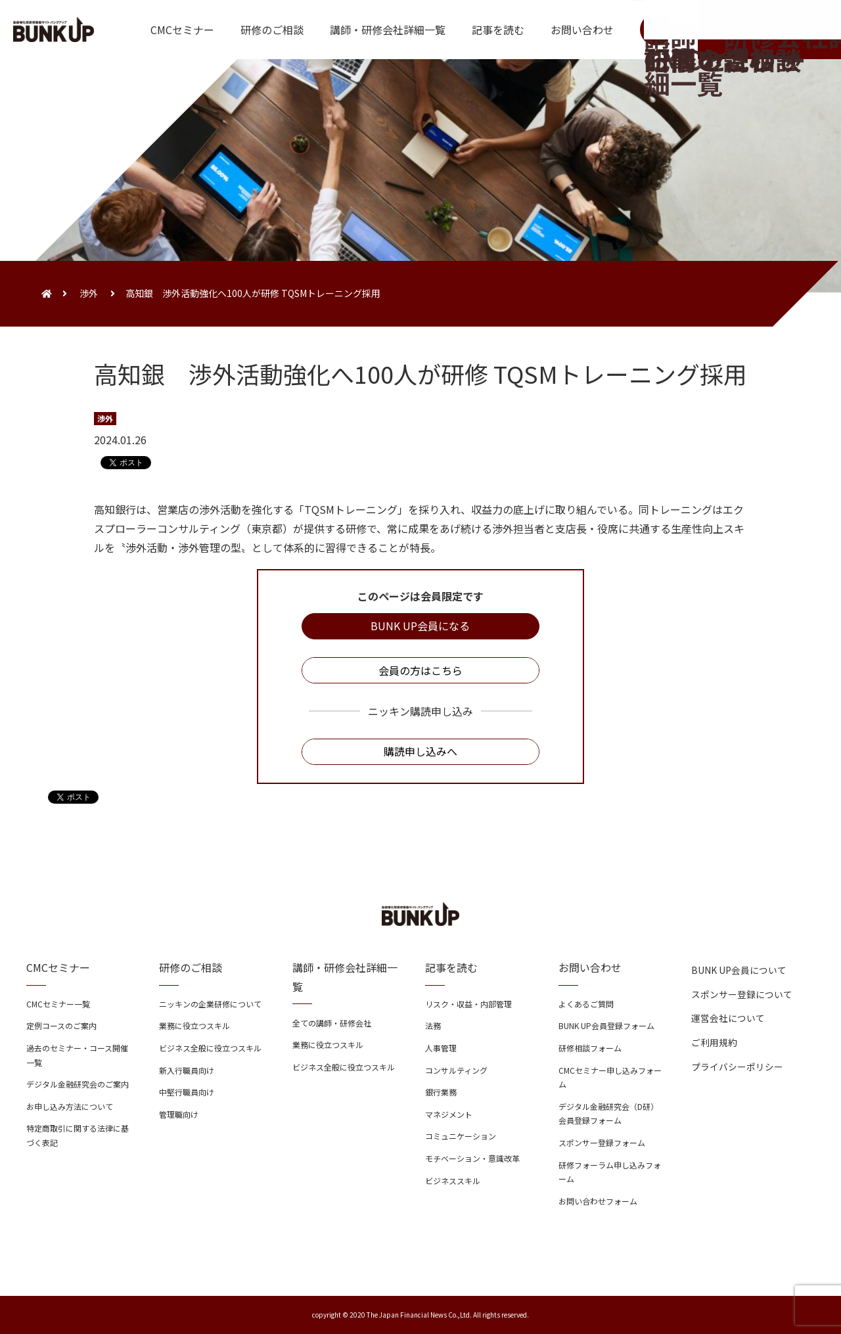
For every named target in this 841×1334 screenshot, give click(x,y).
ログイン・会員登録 (769, 29)
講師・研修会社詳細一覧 (387, 29)
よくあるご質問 (586, 1003)
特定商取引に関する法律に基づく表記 (77, 1135)
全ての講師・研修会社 (331, 1022)
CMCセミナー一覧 (58, 1003)
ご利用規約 (714, 1042)
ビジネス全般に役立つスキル (210, 1047)
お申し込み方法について (69, 1106)
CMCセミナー (182, 29)
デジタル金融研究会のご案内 (77, 1084)
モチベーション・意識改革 (472, 1158)
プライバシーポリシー (737, 1066)
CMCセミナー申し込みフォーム (610, 1077)
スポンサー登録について (741, 994)
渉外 (89, 293)
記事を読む (498, 29)
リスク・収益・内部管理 (468, 1003)
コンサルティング (456, 1070)
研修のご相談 (272, 29)
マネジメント (448, 1114)
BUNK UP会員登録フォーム (606, 1025)
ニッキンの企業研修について (210, 1003)
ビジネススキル (452, 1180)
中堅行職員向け (186, 1091)
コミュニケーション (460, 1135)
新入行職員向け (186, 1070)
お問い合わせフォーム (597, 1201)
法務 (433, 1025)
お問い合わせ (582, 29)
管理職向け (178, 1114)
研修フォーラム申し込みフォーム (609, 1172)
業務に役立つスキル (194, 1025)
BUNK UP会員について (738, 970)
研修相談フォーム (590, 1047)
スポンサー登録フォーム (601, 1142)
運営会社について (728, 1017)
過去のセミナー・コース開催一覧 (77, 1055)
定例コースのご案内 (61, 1025)
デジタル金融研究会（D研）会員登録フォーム (608, 1113)
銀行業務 (441, 1091)
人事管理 (441, 1047)
